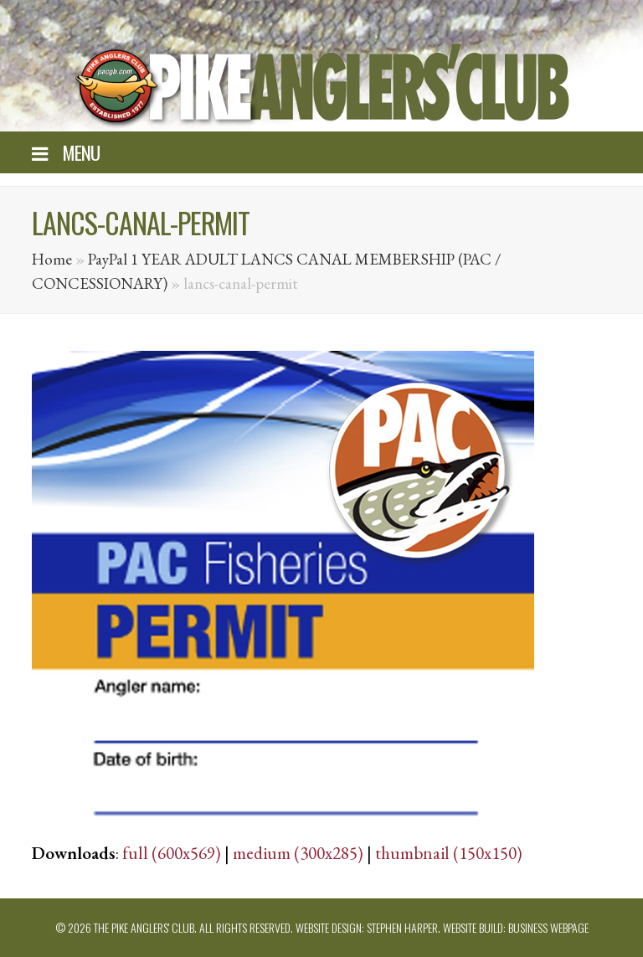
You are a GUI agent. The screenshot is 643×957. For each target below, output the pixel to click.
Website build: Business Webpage (516, 927)
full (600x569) (171, 852)
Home (52, 259)
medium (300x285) (298, 852)
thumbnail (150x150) (448, 852)
